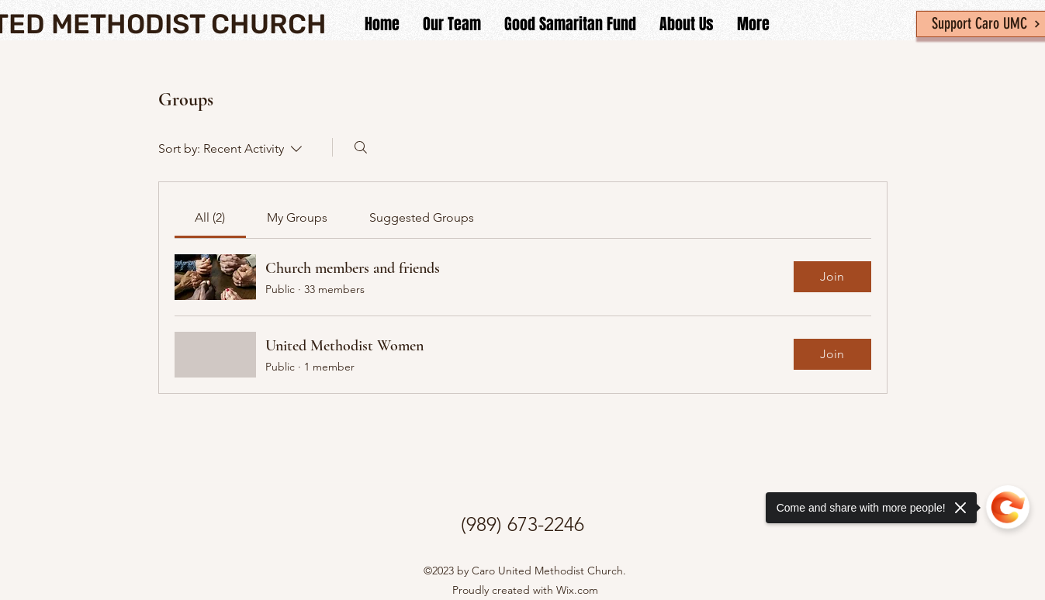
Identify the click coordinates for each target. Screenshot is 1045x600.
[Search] (360, 147)
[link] (210, 217)
